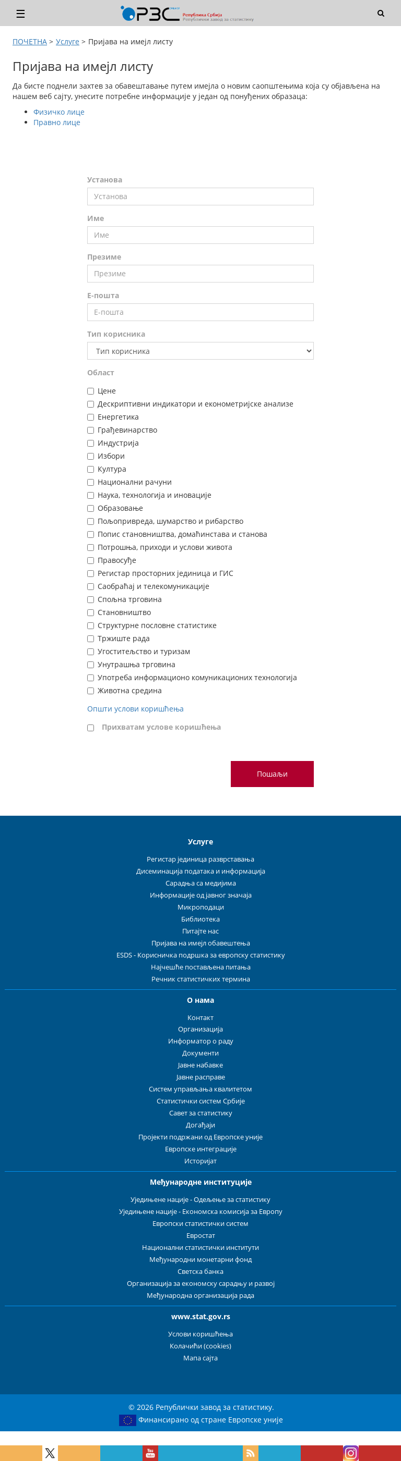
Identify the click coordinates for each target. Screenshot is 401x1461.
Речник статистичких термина (200, 979)
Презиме (104, 257)
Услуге (67, 41)
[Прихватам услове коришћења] (90, 728)
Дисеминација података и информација (200, 871)
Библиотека (200, 919)
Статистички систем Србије (201, 1101)
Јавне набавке (200, 1065)
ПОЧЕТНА (30, 41)
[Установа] (200, 196)
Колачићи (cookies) (200, 1346)
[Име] (200, 235)
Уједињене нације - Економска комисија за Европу (200, 1211)
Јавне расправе (200, 1077)
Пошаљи (272, 774)
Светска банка (200, 1271)
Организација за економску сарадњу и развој (201, 1283)
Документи (200, 1053)
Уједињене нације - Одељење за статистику (200, 1199)
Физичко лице (59, 112)
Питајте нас (200, 931)
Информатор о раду (200, 1041)
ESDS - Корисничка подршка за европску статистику (200, 955)
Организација (200, 1029)
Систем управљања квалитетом (200, 1089)
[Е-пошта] (200, 312)
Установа (104, 180)
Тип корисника (116, 334)
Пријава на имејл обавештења (200, 943)
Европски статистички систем (200, 1223)
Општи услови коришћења (135, 709)
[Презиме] (200, 274)
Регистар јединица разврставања (200, 859)
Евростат (200, 1235)
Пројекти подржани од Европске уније (200, 1137)
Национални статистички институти (200, 1247)
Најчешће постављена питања (201, 967)
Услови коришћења (200, 1334)
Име (95, 218)
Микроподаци (201, 907)
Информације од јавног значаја (201, 895)
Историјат (200, 1161)
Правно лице (56, 122)
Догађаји (200, 1125)
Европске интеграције (201, 1149)
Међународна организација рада (200, 1295)
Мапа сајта (200, 1358)
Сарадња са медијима (201, 883)
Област (100, 372)
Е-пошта (103, 295)
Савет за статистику (200, 1113)
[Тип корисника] (200, 351)
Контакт (200, 1017)
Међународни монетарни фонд (200, 1259)
